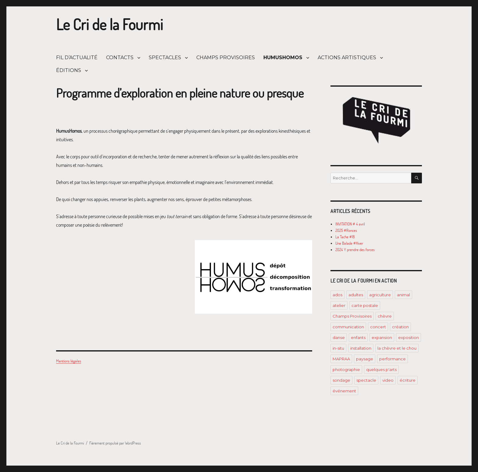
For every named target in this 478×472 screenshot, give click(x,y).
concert (378, 326)
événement (344, 390)
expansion (382, 337)
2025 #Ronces (346, 230)
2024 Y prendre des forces (355, 249)
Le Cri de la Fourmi (109, 24)
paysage (364, 358)
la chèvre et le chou (396, 348)
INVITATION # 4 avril (350, 224)
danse (339, 337)
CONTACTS (120, 57)
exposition (408, 337)
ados (337, 294)
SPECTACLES (165, 57)
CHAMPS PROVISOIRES (225, 57)
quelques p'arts (381, 369)
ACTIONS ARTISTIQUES (347, 57)
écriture (408, 380)
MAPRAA (341, 358)
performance (392, 358)
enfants (358, 337)
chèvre (385, 316)
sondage (341, 380)
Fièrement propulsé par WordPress (115, 443)
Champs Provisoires (352, 316)
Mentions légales (68, 361)
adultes (355, 294)
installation (360, 348)
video (388, 380)
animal (403, 294)
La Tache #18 (345, 236)
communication (348, 326)
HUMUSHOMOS (282, 57)
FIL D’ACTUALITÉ (77, 57)
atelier (339, 305)
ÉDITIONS (68, 70)
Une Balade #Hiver (349, 243)
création (400, 326)
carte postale (364, 305)
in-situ (338, 348)
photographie (346, 369)
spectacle (366, 380)
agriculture (380, 294)
